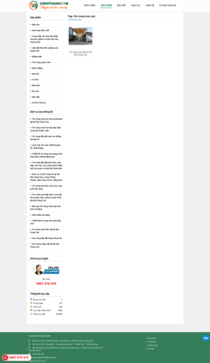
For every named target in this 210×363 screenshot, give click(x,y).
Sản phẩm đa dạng (41, 215)
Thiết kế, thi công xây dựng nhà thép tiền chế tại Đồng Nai (46, 155)
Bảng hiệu (37, 56)
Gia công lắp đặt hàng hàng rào (47, 238)
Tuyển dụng (152, 359)
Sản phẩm (151, 352)
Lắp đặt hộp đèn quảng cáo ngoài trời (44, 49)
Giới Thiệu (89, 5)
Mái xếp (36, 97)
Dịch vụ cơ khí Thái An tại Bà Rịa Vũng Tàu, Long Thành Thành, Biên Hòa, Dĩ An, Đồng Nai (46, 177)
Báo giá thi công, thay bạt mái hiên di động (45, 207)
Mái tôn (35, 74)
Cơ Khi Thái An (167, 5)
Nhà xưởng (37, 68)
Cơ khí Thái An (39, 103)
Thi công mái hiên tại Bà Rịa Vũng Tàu (44, 230)
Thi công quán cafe (41, 62)
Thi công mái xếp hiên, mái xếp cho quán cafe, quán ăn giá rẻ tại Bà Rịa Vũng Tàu (46, 197)
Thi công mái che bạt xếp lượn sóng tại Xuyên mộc (45, 129)
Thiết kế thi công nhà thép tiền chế (45, 222)
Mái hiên (36, 85)
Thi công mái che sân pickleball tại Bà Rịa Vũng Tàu (46, 120)
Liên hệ (150, 5)
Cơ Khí (35, 79)
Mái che (36, 24)
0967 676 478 (46, 283)
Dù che (35, 91)
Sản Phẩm (106, 5)
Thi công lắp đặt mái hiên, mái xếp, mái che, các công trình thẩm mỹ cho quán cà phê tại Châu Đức (46, 165)
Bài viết (121, 5)
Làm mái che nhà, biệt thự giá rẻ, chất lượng (45, 146)
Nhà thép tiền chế (40, 30)
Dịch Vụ (135, 5)
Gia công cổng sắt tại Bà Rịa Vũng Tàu (44, 245)
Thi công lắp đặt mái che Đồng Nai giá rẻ (45, 137)
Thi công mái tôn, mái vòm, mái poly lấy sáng (46, 187)
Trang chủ (151, 355)
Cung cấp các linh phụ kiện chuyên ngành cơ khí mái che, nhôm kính (44, 39)
